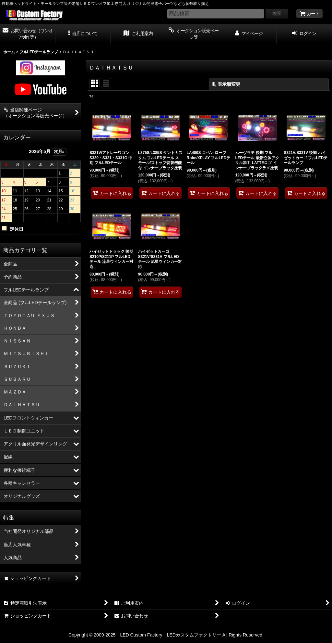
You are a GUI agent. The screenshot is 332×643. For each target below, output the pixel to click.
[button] (83, 34)
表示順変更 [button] (226, 84)
